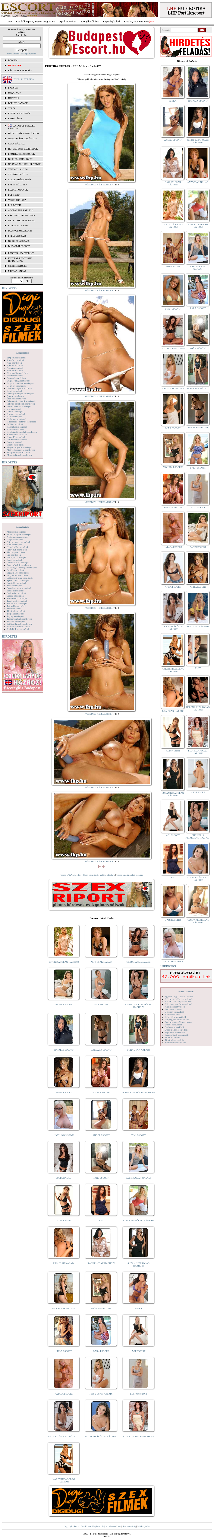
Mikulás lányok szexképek (19, 455)
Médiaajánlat (143, 1526)
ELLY (198, 668)
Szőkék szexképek (15, 590)
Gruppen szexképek (16, 414)
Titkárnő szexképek (16, 611)
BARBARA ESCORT (101, 1049)
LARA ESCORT (101, 1351)
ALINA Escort (63, 1220)
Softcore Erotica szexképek (19, 578)
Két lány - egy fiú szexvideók (179, 1004)
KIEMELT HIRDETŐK (19, 113)
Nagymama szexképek (17, 537)
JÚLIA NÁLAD (63, 1177)
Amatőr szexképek (15, 360)
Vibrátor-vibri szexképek (18, 626)
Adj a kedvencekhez (111, 1526)
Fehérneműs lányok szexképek (21, 401)
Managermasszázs (20, 230)
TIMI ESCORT (138, 1135)
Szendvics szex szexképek (19, 588)
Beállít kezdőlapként (90, 1526)
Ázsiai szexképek (15, 368)
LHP (9, 21)
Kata (101, 1220)
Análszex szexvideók (175, 1006)
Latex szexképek (15, 442)
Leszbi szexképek (15, 444)
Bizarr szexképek (15, 375)
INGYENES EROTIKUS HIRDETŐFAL (20, 259)
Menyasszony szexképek (18, 452)
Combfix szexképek (16, 385)
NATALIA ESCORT (63, 1049)
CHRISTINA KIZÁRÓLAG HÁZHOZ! (138, 1005)
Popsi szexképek (14, 560)
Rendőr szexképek (15, 570)
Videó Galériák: (186, 991)
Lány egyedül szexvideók (177, 1019)
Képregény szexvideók (175, 1017)
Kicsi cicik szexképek (17, 434)
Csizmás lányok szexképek (19, 388)
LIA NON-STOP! (138, 1393)
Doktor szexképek (15, 396)
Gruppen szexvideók (174, 1011)
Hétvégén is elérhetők (23, 148)
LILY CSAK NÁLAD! (64, 1263)
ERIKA (138, 1308)
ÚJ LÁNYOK (14, 93)
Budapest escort (19, 246)
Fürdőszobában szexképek (19, 406)
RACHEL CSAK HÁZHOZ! (101, 1263)
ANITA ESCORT (64, 1092)
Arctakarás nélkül (21, 210)
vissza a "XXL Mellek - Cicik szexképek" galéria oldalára (87, 875)
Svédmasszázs (17, 235)
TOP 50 (11, 108)
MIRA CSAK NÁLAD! (138, 1049)
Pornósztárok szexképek (18, 562)
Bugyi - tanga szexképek (18, 380)
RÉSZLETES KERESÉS (20, 70)
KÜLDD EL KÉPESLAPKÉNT (100, 184)
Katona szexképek (15, 429)
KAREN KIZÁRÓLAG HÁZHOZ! (64, 1480)
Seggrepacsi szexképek (18, 572)
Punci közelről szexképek (19, 565)
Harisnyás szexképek (17, 419)
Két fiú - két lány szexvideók (178, 1001)
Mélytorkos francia (21, 220)
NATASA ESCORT (63, 1393)
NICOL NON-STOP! (64, 1135)
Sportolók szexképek (16, 583)
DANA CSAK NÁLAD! (63, 1308)
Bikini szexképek (15, 370)
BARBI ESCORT (64, 1004)
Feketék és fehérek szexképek (21, 403)
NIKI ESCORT (101, 1004)
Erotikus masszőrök (21, 154)
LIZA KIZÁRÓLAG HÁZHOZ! (138, 1436)
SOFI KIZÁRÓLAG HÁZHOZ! (63, 962)
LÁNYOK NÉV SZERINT (21, 253)
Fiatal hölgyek (18, 189)
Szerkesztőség (129, 1526)
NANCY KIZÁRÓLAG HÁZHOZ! (198, 921)
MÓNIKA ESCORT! (101, 1308)
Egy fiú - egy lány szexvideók (179, 996)
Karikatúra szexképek (17, 426)
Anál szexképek (14, 362)
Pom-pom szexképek (16, 557)
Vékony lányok (18, 169)
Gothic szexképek (15, 411)
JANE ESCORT (101, 1177)
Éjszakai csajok (18, 225)
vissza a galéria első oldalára (129, 875)
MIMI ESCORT (172, 428)
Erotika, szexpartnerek (136, 21)
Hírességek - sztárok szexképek (21, 421)
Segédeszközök (18, 174)
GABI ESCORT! (173, 920)
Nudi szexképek (14, 544)
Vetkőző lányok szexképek (19, 624)
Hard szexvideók (173, 1014)
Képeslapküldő (111, 21)
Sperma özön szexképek (18, 580)
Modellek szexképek (16, 531)
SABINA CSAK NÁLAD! (138, 1177)
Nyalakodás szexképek (17, 547)
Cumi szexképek (14, 391)
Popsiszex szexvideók (175, 1032)
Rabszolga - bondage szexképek (22, 567)
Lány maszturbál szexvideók (178, 1022)
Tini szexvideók (172, 1037)
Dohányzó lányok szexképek (20, 393)
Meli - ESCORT (172, 308)
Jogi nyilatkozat (71, 1526)
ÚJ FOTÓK (13, 98)
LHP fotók (14, 205)
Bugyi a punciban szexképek (20, 383)
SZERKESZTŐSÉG (17, 266)
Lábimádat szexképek (17, 439)
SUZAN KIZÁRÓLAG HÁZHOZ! (139, 1264)
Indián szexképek (15, 424)
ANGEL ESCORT (101, 1135)
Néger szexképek (15, 539)
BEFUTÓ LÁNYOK (18, 103)
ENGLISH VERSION (23, 79)
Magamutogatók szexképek (20, 447)
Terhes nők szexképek (17, 603)
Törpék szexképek (15, 613)
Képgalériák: (22, 352)
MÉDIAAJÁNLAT (17, 271)
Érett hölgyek (17, 184)
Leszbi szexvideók (173, 1024)
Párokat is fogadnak (21, 215)
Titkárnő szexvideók (174, 1040)
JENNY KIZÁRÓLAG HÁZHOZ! (138, 1092)
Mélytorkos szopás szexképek (21, 449)
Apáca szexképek (15, 365)
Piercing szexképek (16, 552)
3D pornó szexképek (16, 357)
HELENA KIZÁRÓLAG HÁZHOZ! (198, 708)
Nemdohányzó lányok (22, 138)
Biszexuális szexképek (17, 373)
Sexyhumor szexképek (17, 575)
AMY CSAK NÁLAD (101, 962)
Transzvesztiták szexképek (19, 618)
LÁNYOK (13, 87)
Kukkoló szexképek (16, 437)
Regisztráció (13, 53)
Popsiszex (14, 195)
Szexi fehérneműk (19, 179)
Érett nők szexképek (16, 398)
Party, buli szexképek (17, 549)
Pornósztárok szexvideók (176, 1035)
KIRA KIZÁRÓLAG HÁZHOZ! (138, 1220)
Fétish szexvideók (173, 1009)
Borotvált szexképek (16, 378)
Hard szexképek (14, 416)
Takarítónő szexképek (17, 598)
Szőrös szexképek (15, 595)
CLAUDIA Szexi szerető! (138, 962)
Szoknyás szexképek (16, 593)
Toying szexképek (15, 616)
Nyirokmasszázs (18, 241)
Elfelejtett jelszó (28, 53)
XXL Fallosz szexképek (18, 629)
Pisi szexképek (14, 554)
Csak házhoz (16, 143)
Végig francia (17, 200)
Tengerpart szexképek (17, 601)
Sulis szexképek (14, 585)
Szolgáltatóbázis (90, 21)
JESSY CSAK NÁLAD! (101, 1393)
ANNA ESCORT (173, 586)
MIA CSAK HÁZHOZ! (198, 626)
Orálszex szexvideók (174, 1027)
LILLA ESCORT (64, 1351)
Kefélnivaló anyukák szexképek (22, 432)
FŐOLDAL (13, 60)
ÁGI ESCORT (138, 1351)
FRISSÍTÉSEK (15, 118)
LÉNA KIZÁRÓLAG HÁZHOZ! (63, 1436)
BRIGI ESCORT (198, 467)
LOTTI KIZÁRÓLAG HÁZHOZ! (101, 1436)
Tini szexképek (14, 608)
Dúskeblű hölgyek (20, 159)
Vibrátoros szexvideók (175, 1042)
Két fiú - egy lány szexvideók (179, 999)
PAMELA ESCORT (101, 1092)
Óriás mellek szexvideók (176, 1029)
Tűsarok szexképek (16, 621)
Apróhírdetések (67, 21)
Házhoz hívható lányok (23, 133)
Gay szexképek (14, 409)
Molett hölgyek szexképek (19, 534)
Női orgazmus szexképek (18, 542)
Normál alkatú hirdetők (24, 164)
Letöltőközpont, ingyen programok (35, 21)
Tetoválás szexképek (16, 606)
